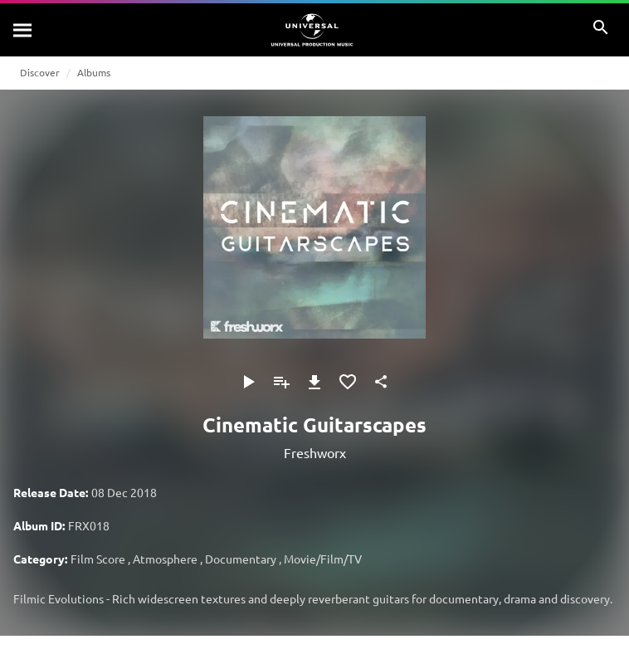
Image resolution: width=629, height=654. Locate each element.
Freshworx (315, 452)
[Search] (23, 30)
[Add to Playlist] (281, 382)
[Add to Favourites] (348, 382)
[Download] (314, 382)
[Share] (381, 382)
